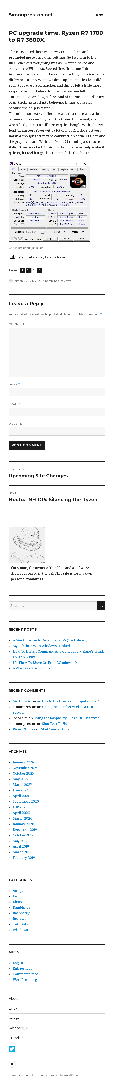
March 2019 (22, 852)
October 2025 (23, 773)
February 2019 (24, 858)
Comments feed (25, 974)
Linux (17, 902)
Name (14, 384)
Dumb (17, 896)
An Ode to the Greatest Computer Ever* (68, 701)
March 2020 (22, 818)
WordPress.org (25, 980)
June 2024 (20, 790)
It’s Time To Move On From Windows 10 (45, 663)
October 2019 (23, 835)
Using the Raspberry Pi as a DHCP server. (67, 718)
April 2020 (21, 813)
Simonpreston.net (31, 15)
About (14, 999)
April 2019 (21, 846)
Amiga (18, 891)
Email (14, 404)
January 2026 (23, 762)
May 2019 (20, 841)
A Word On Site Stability (32, 668)
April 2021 (21, 796)
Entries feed (22, 968)
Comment (18, 324)
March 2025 (22, 785)
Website (15, 423)
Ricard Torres (24, 729)
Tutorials (20, 924)
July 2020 (20, 807)
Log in (18, 963)
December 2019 (25, 830)
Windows (20, 930)
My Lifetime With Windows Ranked (41, 646)
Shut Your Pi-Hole (56, 724)
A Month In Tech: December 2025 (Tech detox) (50, 640)
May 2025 (20, 779)
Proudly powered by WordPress (57, 1075)
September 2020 (26, 801)
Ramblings (52, 280)
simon (19, 280)
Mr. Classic (22, 701)
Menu (98, 14)
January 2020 (23, 824)
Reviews (65, 280)
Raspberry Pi (23, 913)
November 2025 (25, 768)
